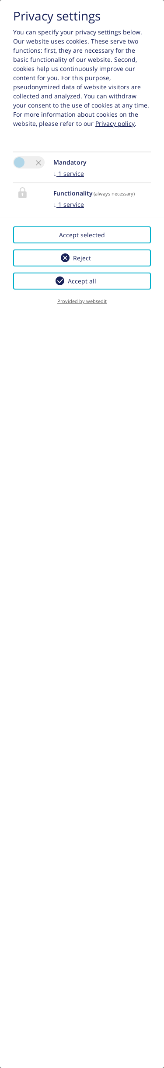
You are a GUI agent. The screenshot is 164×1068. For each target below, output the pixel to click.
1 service (68, 173)
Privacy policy (115, 123)
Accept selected (82, 235)
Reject (82, 258)
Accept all (82, 281)
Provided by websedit (82, 301)
